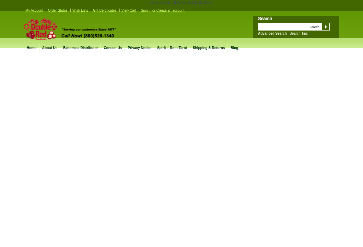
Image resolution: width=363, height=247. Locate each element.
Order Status (58, 10)
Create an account (170, 10)
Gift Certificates (104, 10)
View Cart (129, 10)
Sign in (146, 10)
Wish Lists (80, 10)
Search (265, 18)
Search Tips (299, 33)
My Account (34, 10)
